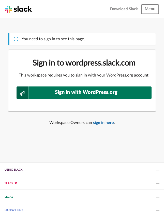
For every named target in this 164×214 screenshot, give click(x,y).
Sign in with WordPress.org (67, 92)
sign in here (103, 123)
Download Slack (124, 9)
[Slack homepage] (18, 9)
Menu (150, 9)
